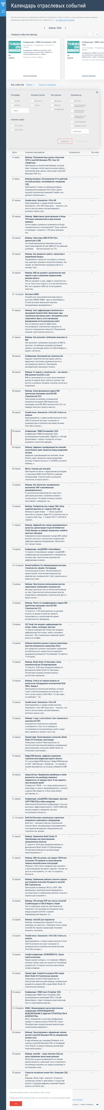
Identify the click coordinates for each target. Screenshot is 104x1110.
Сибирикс (89, 1104)
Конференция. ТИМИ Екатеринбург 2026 (39, 42)
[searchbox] (19, 110)
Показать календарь (47, 85)
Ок (16, 1104)
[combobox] (20, 110)
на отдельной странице (65, 20)
